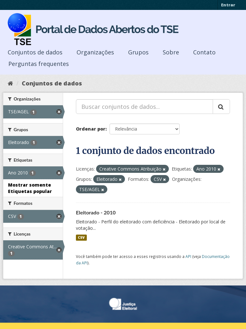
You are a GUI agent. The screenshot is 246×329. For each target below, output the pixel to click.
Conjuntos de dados (35, 52)
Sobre (171, 52)
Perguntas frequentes (38, 64)
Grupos (138, 52)
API (188, 256)
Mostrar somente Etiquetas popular (30, 188)
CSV (81, 237)
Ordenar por (90, 129)
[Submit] (221, 106)
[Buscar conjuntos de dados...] (144, 106)
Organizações (95, 52)
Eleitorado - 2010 (96, 212)
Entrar (228, 5)
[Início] (10, 83)
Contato (204, 52)
